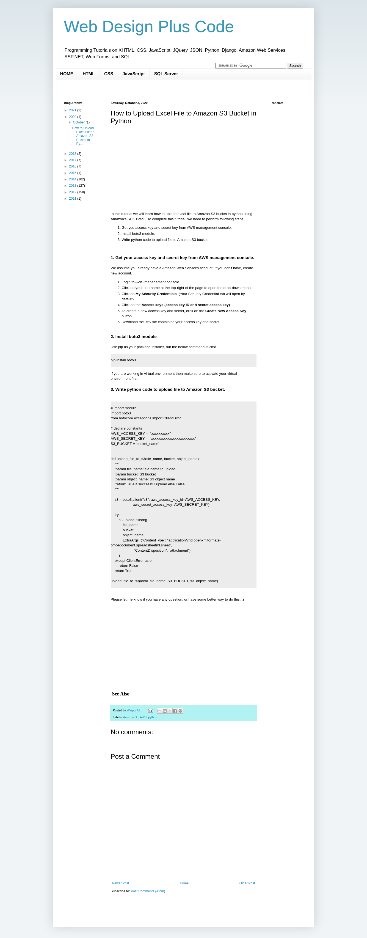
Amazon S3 (131, 717)
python (152, 717)
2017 (73, 160)
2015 (73, 173)
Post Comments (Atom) (148, 891)
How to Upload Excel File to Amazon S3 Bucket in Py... (83, 136)
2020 (73, 117)
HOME (66, 73)
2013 (73, 186)
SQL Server (166, 73)
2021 (73, 110)
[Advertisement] (164, 90)
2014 (73, 179)
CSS (108, 73)
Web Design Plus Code (149, 26)
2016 (73, 166)
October (79, 122)
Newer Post (120, 883)
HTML (89, 73)
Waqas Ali (134, 710)
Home (184, 883)
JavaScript (134, 73)
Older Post (247, 883)
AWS (143, 717)
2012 (73, 192)
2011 (73, 198)
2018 (73, 154)
